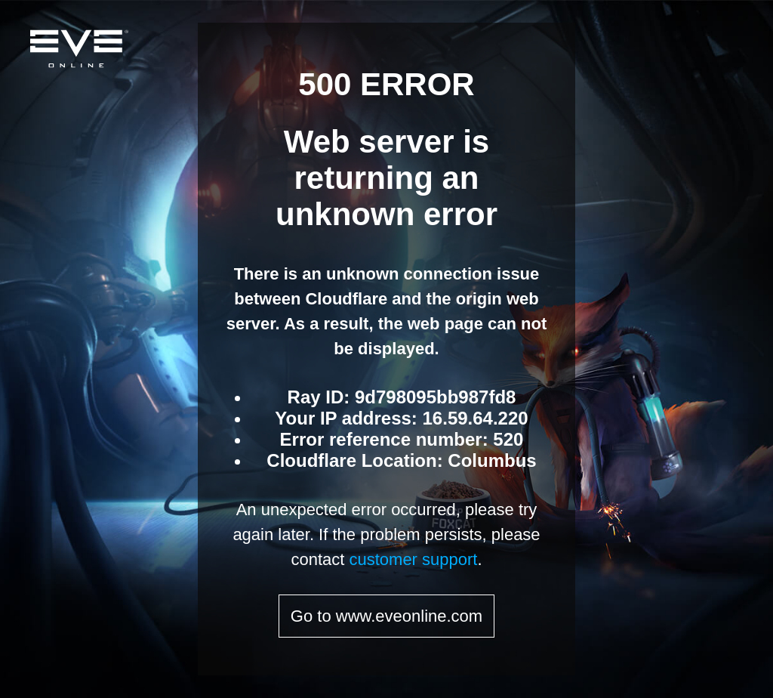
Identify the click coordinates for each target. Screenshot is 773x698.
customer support (413, 559)
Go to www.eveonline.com (386, 616)
